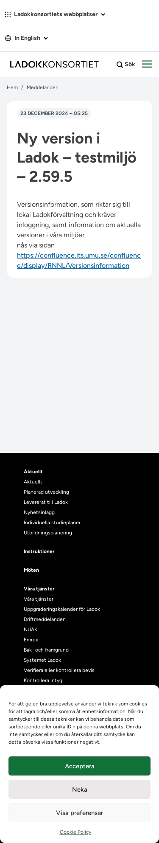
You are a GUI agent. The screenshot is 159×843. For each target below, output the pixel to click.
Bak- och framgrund (46, 650)
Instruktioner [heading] (39, 551)
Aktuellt (33, 482)
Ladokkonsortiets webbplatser (55, 14)
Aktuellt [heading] (33, 472)
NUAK (30, 629)
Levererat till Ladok (46, 502)
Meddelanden (43, 87)
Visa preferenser (79, 813)
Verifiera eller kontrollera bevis (59, 670)
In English (26, 38)
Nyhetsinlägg (39, 512)
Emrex (31, 640)
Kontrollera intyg (43, 680)
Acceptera (80, 766)
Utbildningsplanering (48, 533)
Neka (79, 789)
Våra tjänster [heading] (39, 589)
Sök (126, 64)
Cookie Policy (75, 832)
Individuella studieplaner (53, 522)
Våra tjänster (38, 599)
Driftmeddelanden (45, 619)
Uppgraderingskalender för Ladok (62, 609)
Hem (12, 87)
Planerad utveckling (46, 492)
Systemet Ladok (42, 660)
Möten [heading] (31, 570)
